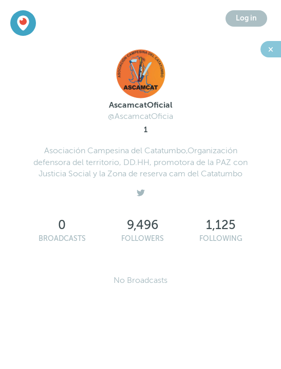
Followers (142, 238)
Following (220, 238)
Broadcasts (62, 238)
